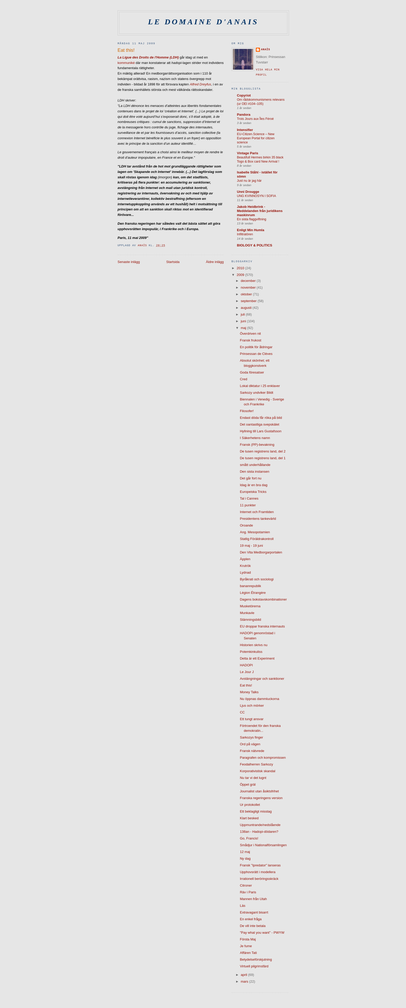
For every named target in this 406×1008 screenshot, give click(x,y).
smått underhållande (255, 465)
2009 (241, 275)
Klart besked (249, 818)
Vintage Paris (247, 153)
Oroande (246, 525)
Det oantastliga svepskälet (259, 424)
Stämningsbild (250, 620)
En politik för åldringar (256, 347)
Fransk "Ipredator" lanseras (260, 865)
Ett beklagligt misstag (256, 811)
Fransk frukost (250, 340)
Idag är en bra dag (253, 485)
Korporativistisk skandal (257, 771)
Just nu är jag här (249, 180)
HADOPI (246, 665)
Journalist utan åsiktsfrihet (259, 791)
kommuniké (126, 63)
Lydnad (245, 572)
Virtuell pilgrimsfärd (254, 966)
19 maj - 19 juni (251, 545)
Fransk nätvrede (252, 751)
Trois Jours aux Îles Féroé (255, 119)
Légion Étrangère (253, 593)
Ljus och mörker (252, 705)
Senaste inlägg (129, 262)
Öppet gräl (248, 784)
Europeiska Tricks (253, 492)
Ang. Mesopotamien (255, 532)
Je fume (246, 946)
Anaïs (265, 49)
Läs (242, 906)
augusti (247, 308)
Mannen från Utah (253, 899)
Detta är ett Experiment (257, 658)
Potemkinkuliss (251, 652)
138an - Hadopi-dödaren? (259, 832)
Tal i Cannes (249, 498)
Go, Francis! (249, 838)
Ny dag (245, 858)
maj (244, 328)
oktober (247, 294)
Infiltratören (245, 234)
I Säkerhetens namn (255, 438)
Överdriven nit (250, 333)
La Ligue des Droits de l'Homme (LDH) (148, 57)
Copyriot (244, 95)
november (249, 287)
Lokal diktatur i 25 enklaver (260, 386)
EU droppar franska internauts (262, 626)
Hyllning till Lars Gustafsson (260, 431)
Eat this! (246, 685)
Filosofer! (246, 411)
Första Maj (248, 939)
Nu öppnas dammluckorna (259, 699)
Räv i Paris (248, 892)
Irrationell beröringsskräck (259, 879)
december (249, 281)
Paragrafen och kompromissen (263, 757)
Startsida (172, 262)
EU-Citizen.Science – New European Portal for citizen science (255, 138)
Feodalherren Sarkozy (256, 764)
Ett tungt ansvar (251, 719)
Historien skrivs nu (253, 645)
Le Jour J (246, 672)
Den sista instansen (254, 471)
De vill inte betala (252, 926)
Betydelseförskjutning (256, 959)
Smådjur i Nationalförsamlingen (263, 845)
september (249, 301)
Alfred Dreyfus (200, 84)
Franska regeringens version (261, 798)
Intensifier (245, 130)
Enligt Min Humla (250, 230)
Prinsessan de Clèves (256, 354)
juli (243, 314)
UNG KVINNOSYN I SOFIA (256, 196)
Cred (243, 379)
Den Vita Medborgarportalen (261, 552)
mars (245, 981)
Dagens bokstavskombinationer (263, 599)
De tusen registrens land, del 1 (262, 458)
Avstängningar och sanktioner (262, 679)
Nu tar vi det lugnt (253, 778)
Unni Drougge (248, 192)
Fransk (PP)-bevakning (257, 445)
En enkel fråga (251, 919)
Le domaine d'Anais (203, 21)
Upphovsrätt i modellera (257, 872)
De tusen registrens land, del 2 (262, 451)
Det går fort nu (250, 478)
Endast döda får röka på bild (261, 418)
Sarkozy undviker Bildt (256, 393)
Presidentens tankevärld (258, 519)
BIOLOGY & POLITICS (254, 245)
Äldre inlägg (215, 262)
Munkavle (247, 613)
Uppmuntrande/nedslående (260, 825)
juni (244, 321)
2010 (241, 268)
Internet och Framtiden (257, 512)
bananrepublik (250, 586)
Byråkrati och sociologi (256, 579)
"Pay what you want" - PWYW (262, 932)
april (244, 975)
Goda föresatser (252, 372)
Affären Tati (248, 953)
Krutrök (245, 566)
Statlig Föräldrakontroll (256, 539)
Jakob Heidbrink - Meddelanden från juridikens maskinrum (259, 211)
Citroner (246, 885)
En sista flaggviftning (251, 219)
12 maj (245, 852)
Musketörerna (250, 606)
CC (242, 712)
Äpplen (245, 559)
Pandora (243, 114)
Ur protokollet (250, 805)
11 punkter (248, 505)
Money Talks (249, 692)
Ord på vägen (250, 744)
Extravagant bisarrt (254, 912)
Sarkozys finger (251, 737)
